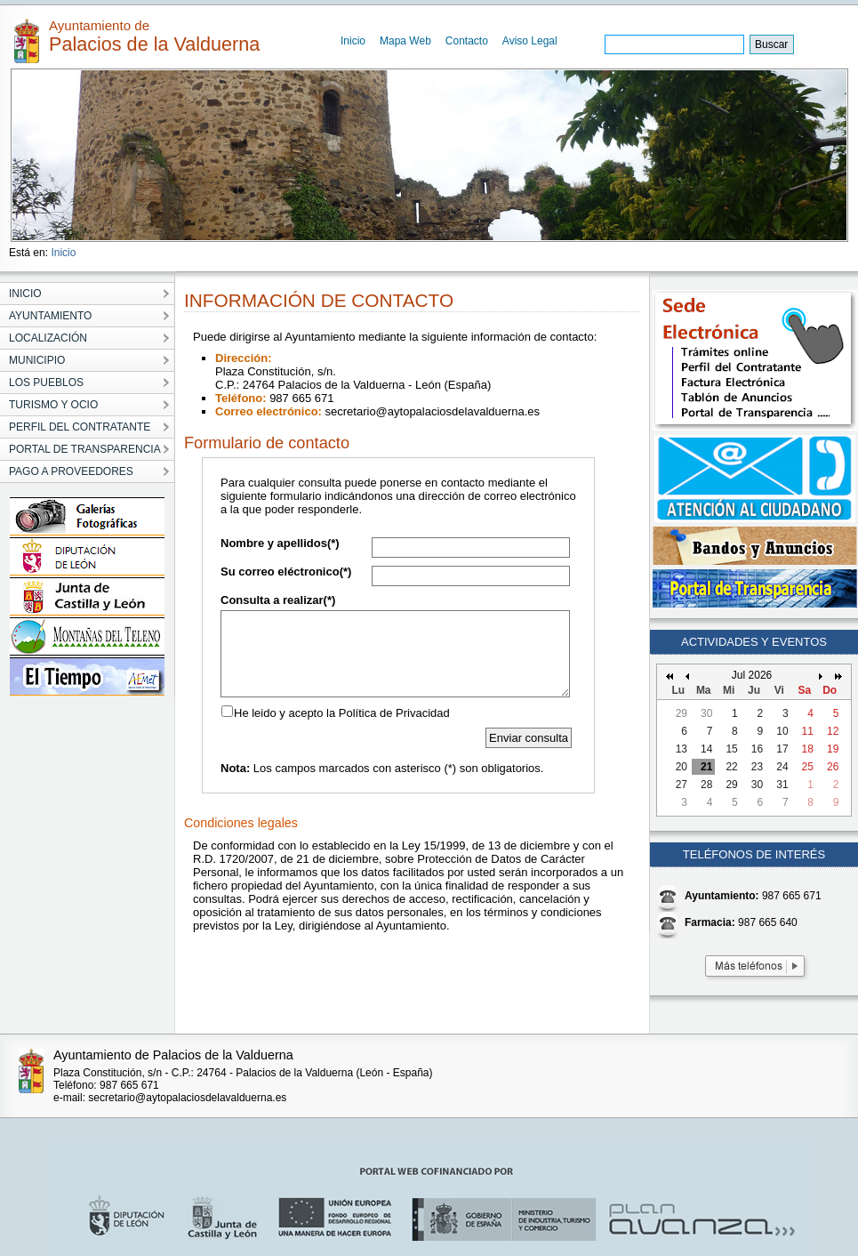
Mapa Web (405, 41)
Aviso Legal (529, 41)
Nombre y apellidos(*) (280, 543)
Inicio (353, 41)
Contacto (466, 41)
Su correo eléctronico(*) (286, 571)
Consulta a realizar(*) (278, 600)
